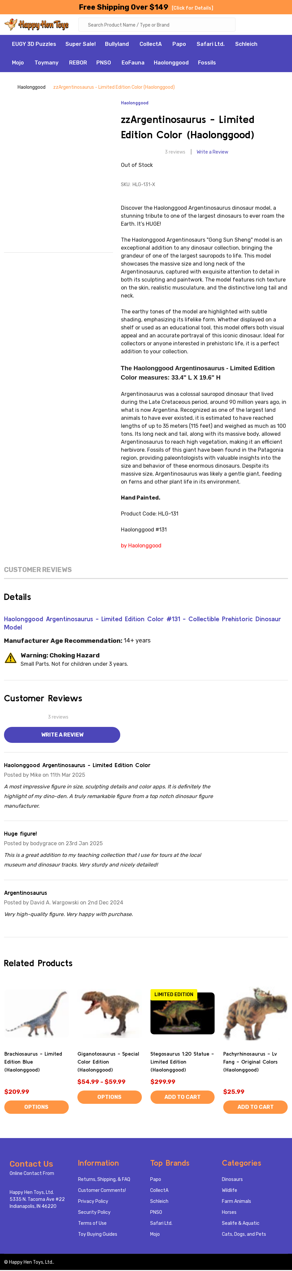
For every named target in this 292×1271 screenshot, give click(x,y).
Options (36, 1108)
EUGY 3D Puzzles (34, 45)
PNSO (103, 63)
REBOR (78, 63)
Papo (179, 45)
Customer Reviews (38, 571)
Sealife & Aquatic (240, 1224)
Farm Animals (236, 1202)
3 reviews (175, 153)
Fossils (207, 63)
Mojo (18, 63)
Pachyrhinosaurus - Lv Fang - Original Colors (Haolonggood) (250, 1063)
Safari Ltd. (211, 45)
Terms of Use (92, 1224)
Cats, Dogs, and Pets (244, 1235)
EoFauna (133, 63)
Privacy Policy (93, 1202)
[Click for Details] (192, 8)
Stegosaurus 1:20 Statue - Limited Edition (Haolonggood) (182, 1063)
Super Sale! (80, 45)
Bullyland (117, 45)
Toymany (46, 63)
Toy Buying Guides (97, 1235)
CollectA (151, 45)
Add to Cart (182, 1098)
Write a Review (212, 153)
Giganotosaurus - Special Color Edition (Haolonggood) (108, 1063)
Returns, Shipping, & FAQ (104, 1180)
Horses (229, 1213)
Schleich (246, 45)
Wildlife (229, 1191)
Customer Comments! (102, 1191)
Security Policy (94, 1213)
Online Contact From (32, 1174)
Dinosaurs (232, 1180)
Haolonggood (171, 63)
